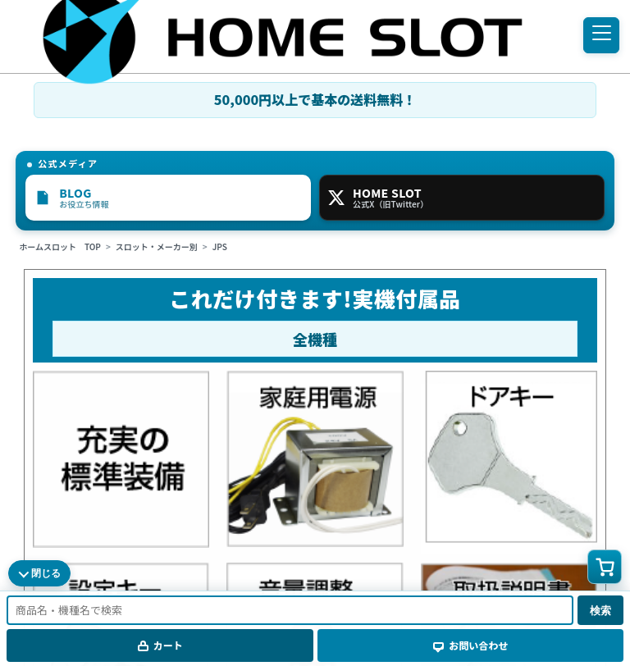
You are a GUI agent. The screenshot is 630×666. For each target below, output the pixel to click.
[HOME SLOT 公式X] (462, 198)
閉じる (46, 573)
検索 (600, 610)
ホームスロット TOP (60, 246)
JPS (219, 246)
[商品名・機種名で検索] (290, 610)
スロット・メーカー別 (157, 246)
